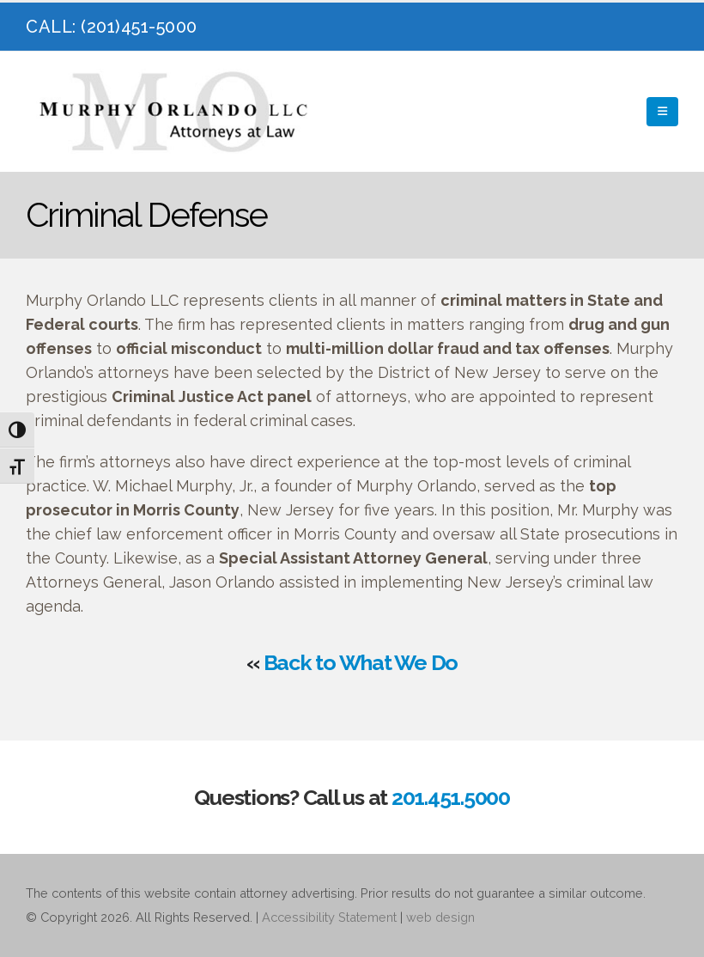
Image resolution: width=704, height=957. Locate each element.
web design (440, 917)
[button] (662, 111)
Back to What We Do (361, 662)
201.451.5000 (450, 797)
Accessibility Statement (329, 917)
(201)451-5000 (139, 26)
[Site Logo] (176, 112)
